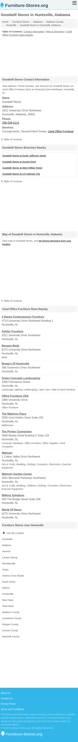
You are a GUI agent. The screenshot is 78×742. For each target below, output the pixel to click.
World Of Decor (12, 509)
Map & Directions (55, 31)
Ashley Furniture (12, 331)
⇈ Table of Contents (11, 139)
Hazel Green (9, 581)
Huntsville (7, 539)
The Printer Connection (17, 431)
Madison (6, 545)
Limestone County (11, 618)
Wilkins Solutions (13, 495)
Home (5, 21)
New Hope (7, 600)
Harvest (6, 551)
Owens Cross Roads (13, 575)
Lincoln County (10, 630)
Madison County (10, 612)
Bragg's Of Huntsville (15, 363)
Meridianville (8, 563)
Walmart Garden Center (17, 474)
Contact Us (7, 698)
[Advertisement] (39, 55)
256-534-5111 (10, 122)
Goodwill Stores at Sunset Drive (19, 161)
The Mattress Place (14, 413)
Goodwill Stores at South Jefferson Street (24, 155)
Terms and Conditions (12, 709)
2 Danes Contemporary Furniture (23, 316)
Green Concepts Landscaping (21, 378)
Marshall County (10, 636)
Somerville (7, 594)
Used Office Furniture (61, 131)
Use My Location (13, 533)
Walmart (7, 452)
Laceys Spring (9, 557)
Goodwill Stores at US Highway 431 (21, 174)
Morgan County (10, 624)
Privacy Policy (8, 703)
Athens (6, 588)
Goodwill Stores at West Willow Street (22, 167)
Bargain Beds (10, 345)
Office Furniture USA (15, 395)
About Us (6, 693)
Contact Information (34, 31)
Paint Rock (8, 606)
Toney (5, 569)
